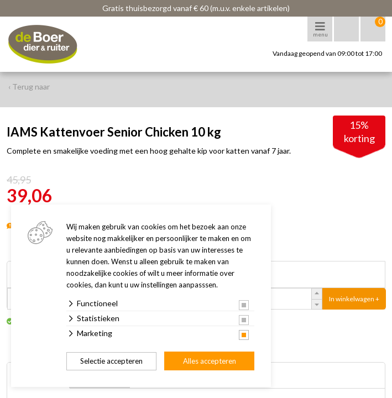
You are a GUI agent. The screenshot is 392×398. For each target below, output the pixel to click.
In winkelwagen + (354, 299)
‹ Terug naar (29, 86)
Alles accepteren (209, 361)
